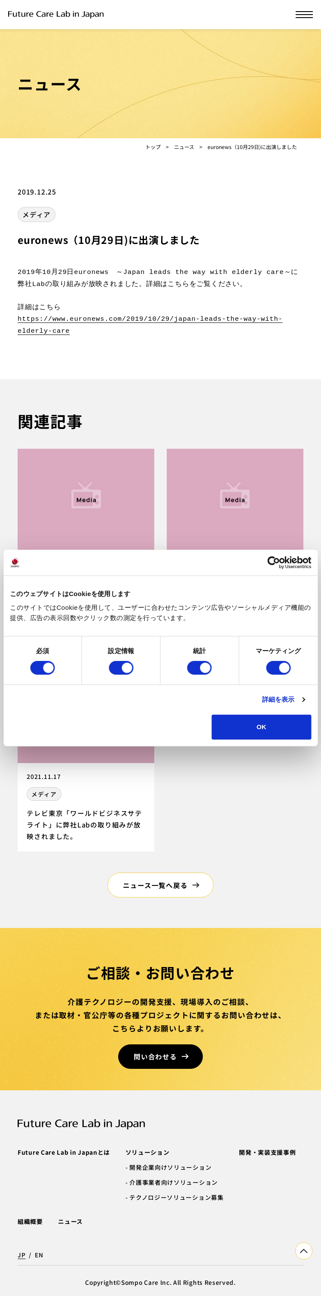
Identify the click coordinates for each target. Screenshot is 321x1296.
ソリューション (147, 1152)
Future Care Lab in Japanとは (64, 1152)
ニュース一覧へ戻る (155, 885)
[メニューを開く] (304, 14)
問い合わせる (155, 1056)
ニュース (184, 146)
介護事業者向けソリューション (173, 1182)
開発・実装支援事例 (267, 1152)
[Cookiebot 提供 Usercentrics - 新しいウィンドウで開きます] (273, 562)
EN (39, 1254)
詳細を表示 (278, 699)
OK (261, 726)
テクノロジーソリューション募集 (176, 1197)
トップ (153, 146)
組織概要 (30, 1221)
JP (21, 1254)
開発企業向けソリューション (170, 1167)
